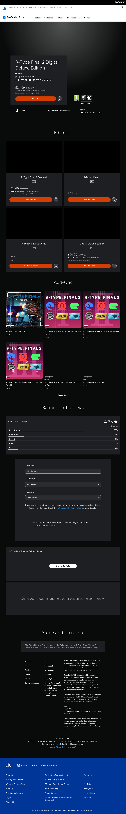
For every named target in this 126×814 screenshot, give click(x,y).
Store (59, 7)
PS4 (24, 7)
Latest (37, 15)
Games (10, 7)
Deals (60, 15)
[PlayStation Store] (14, 15)
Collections (49, 15)
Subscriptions (73, 15)
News (52, 7)
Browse (87, 15)
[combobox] (63, 468)
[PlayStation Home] (4, 7)
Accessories (42, 7)
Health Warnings (70, 706)
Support (67, 7)
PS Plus (31, 7)
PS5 (18, 7)
